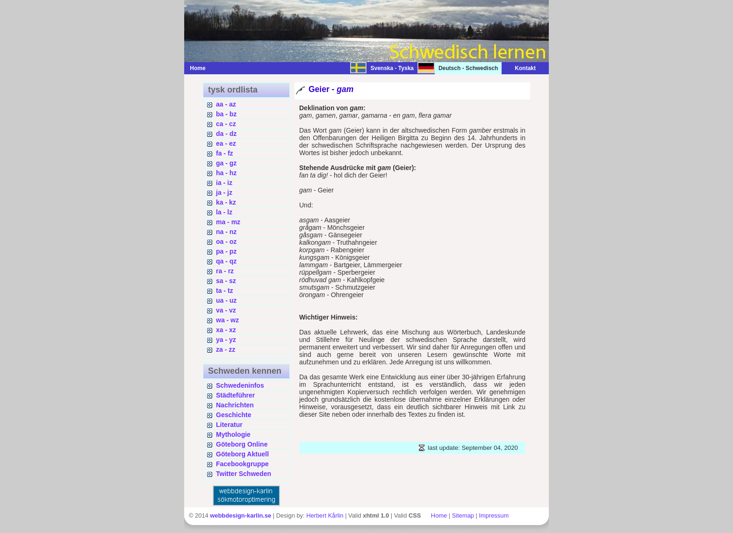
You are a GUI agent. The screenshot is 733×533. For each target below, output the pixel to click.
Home (197, 68)
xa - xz (226, 330)
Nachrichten (235, 405)
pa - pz (226, 251)
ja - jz (224, 192)
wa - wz (227, 320)
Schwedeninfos (240, 385)
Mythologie (233, 434)
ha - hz (226, 173)
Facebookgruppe (242, 464)
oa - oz (226, 241)
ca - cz (226, 124)
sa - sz (226, 280)
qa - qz (226, 261)
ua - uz (226, 300)
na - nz (226, 231)
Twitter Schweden (243, 473)
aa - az (226, 104)
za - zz (225, 349)
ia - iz (224, 182)
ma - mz (228, 222)
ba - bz (226, 114)
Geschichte (233, 415)
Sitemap (463, 515)
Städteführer (235, 395)
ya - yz (226, 339)
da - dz (226, 133)
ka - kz (226, 202)
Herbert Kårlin (324, 515)
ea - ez (226, 143)
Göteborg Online (241, 444)
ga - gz (226, 163)
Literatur (229, 424)
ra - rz (225, 271)
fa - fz (224, 153)
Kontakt (520, 68)
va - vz (226, 310)
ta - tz (224, 290)
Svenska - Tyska (392, 68)
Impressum (494, 515)
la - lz (224, 212)
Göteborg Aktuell (242, 454)
